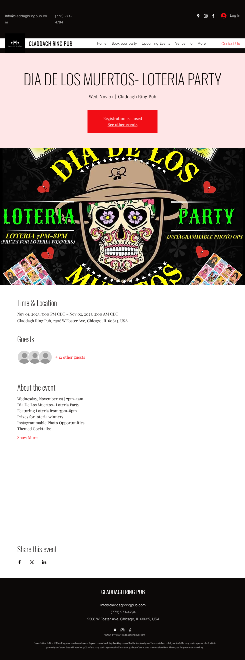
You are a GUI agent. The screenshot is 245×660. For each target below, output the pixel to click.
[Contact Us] (230, 43)
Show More (27, 437)
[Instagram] (205, 15)
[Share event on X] (32, 562)
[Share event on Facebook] (19, 562)
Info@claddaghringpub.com (123, 605)
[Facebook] (213, 15)
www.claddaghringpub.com (130, 634)
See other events (123, 124)
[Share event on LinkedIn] (44, 562)
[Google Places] (198, 15)
